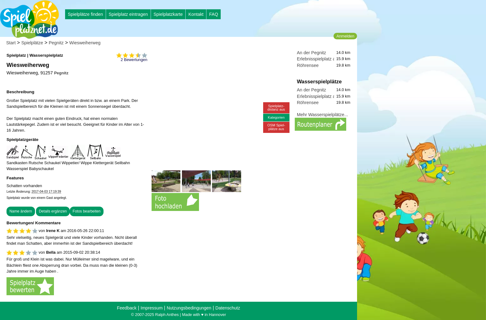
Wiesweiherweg (85, 42)
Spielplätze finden (85, 14)
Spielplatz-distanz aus (276, 107)
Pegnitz (56, 42)
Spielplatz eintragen (128, 14)
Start (10, 42)
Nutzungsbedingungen (189, 307)
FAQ (213, 14)
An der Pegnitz (311, 52)
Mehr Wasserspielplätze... (322, 114)
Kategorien (276, 117)
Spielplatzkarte (168, 14)
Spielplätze (32, 42)
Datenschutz (227, 307)
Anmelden (345, 36)
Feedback (126, 307)
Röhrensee (308, 65)
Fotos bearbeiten (86, 211)
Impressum (151, 307)
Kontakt (196, 14)
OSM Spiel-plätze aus (276, 126)
